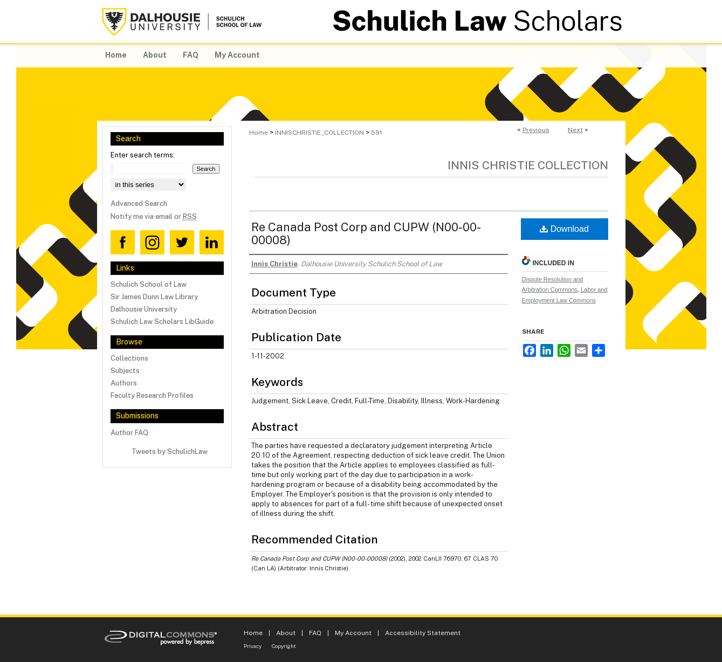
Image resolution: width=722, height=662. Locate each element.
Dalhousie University (144, 309)
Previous (535, 130)
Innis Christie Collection (528, 165)
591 (376, 132)
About (285, 633)
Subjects (125, 371)
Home (258, 132)
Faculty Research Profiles (152, 395)
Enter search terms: (143, 155)
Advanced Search (139, 203)
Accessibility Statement (422, 633)
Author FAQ (129, 433)
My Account (353, 633)
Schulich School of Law (149, 284)
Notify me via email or (154, 216)
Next (575, 130)
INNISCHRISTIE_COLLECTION (319, 132)
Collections (129, 358)
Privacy (253, 646)
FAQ (315, 633)
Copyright (284, 646)
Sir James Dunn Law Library (154, 297)
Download (564, 228)
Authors (124, 383)
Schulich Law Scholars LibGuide (162, 322)
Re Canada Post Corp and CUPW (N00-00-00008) (366, 233)
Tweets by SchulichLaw (170, 451)
